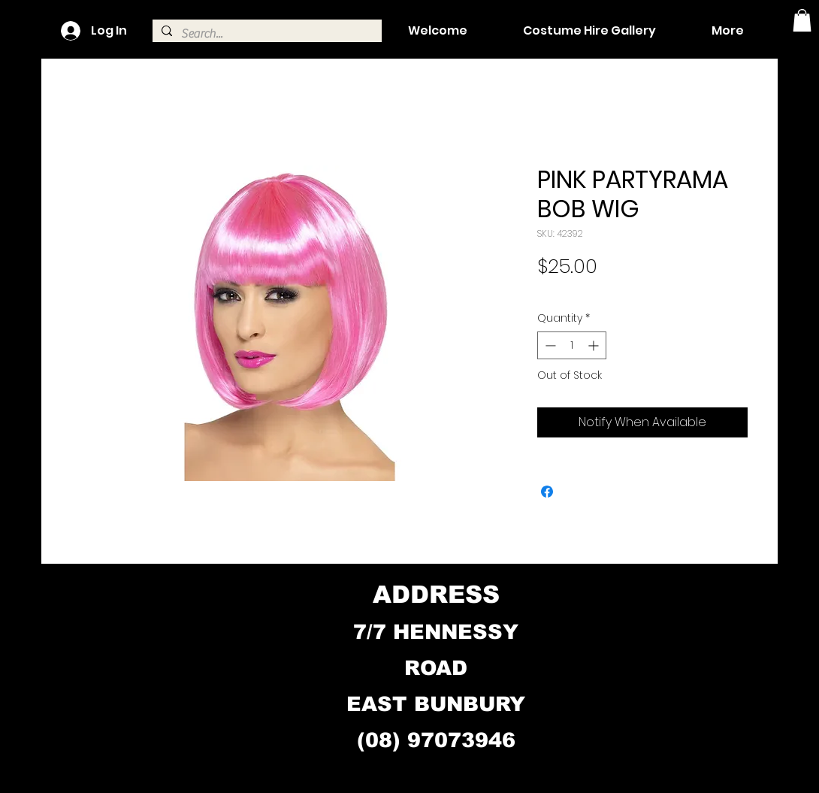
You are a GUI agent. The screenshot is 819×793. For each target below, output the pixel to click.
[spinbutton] (571, 345)
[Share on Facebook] (547, 492)
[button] (802, 20)
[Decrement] (548, 345)
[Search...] (265, 34)
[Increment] (594, 345)
